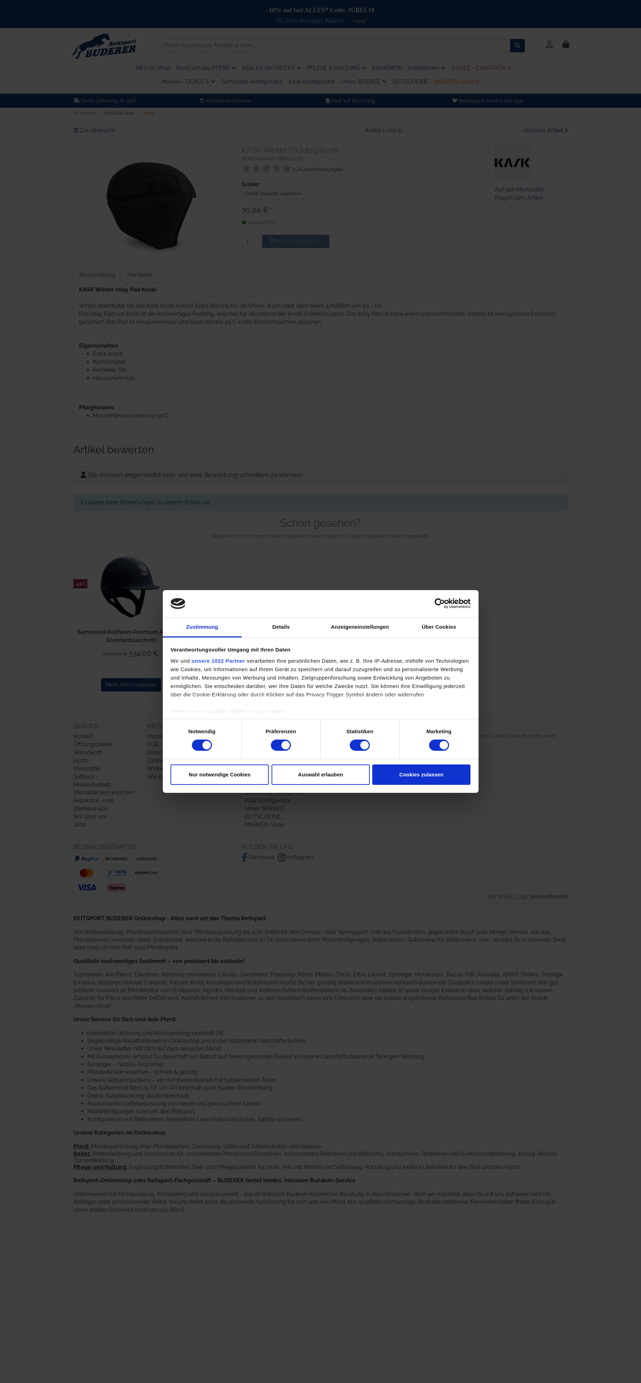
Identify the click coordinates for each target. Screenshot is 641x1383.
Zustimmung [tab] (202, 627)
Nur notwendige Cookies (220, 774)
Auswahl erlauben (320, 774)
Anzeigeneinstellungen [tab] (360, 627)
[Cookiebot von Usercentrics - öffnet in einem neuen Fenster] (439, 603)
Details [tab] (281, 627)
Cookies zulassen (421, 774)
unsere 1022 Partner (218, 661)
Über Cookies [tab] (439, 627)
